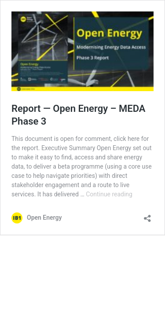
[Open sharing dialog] (147, 215)
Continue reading (109, 194)
